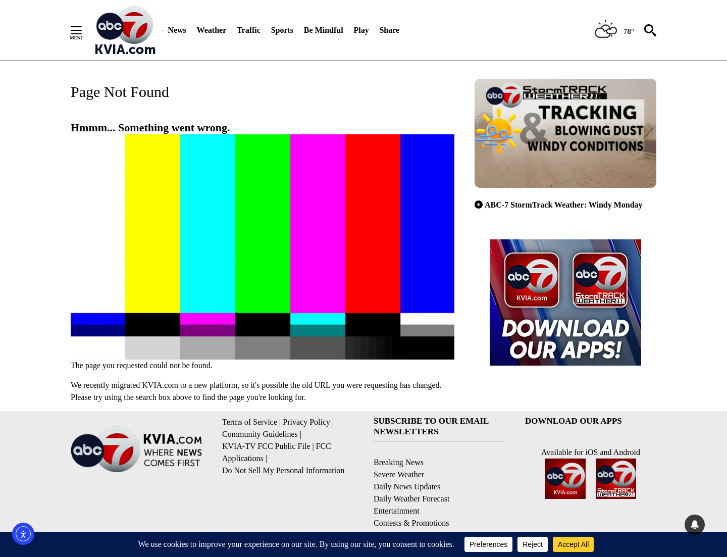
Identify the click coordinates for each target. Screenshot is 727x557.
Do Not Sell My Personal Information (283, 470)
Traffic (249, 30)
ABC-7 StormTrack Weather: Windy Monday (559, 204)
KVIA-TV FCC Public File (266, 446)
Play (361, 30)
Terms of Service (249, 422)
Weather (212, 30)
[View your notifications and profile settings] (695, 525)
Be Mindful (323, 30)
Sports (282, 30)
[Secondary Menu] (84, 30)
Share (389, 30)
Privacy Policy (306, 422)
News (177, 30)
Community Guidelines (260, 434)
